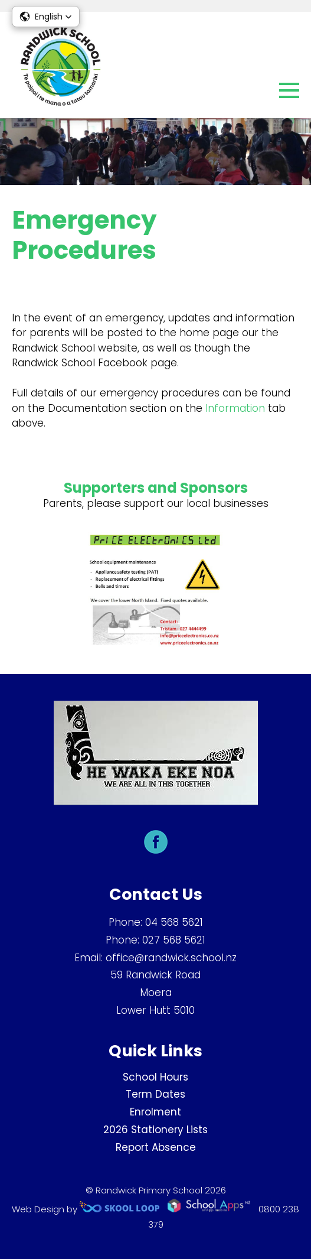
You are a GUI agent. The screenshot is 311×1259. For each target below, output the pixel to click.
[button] (45, 16)
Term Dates (155, 1094)
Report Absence (156, 1147)
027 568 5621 (173, 940)
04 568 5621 (174, 922)
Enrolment (155, 1112)
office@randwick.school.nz (171, 958)
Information (235, 408)
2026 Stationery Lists (155, 1130)
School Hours (155, 1077)
